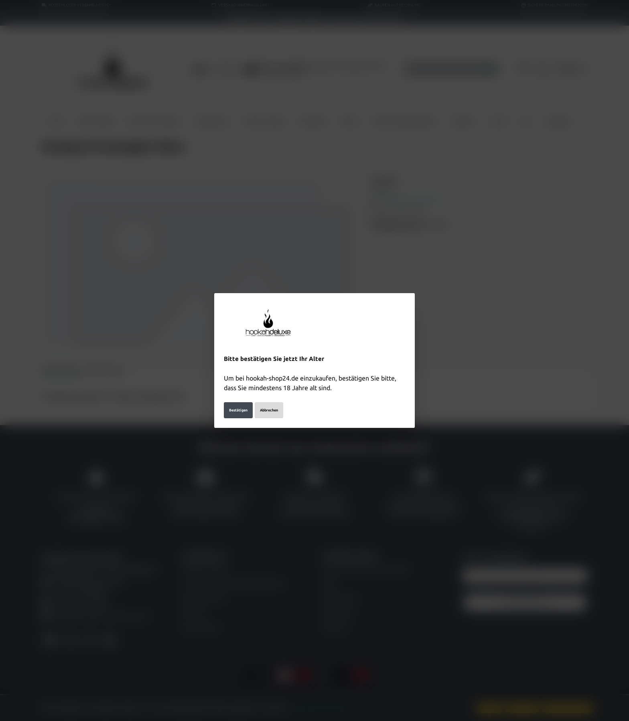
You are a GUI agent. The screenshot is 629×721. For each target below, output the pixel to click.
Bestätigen (238, 410)
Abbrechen (269, 410)
